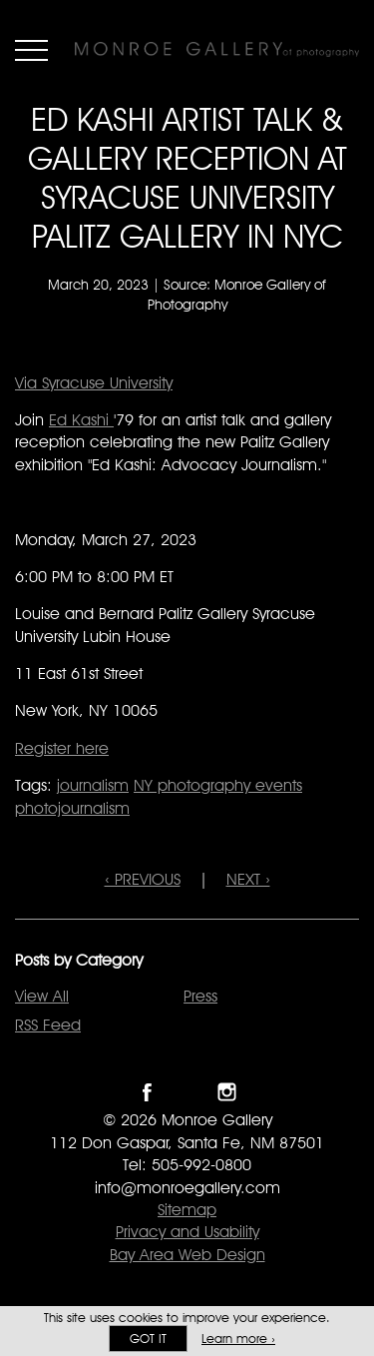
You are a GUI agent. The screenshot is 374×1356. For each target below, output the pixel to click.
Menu (31, 50)
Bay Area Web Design (187, 1254)
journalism (93, 785)
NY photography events (218, 785)
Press (200, 996)
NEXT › (248, 879)
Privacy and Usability (187, 1231)
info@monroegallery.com (187, 1187)
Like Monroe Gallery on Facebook (147, 1091)
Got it (148, 1338)
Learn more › (238, 1338)
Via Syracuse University (94, 382)
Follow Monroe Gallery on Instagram (226, 1091)
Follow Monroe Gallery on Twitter (187, 1091)
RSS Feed (48, 1025)
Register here (62, 748)
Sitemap (187, 1209)
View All (42, 996)
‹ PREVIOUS (143, 879)
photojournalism (72, 808)
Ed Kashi (81, 419)
